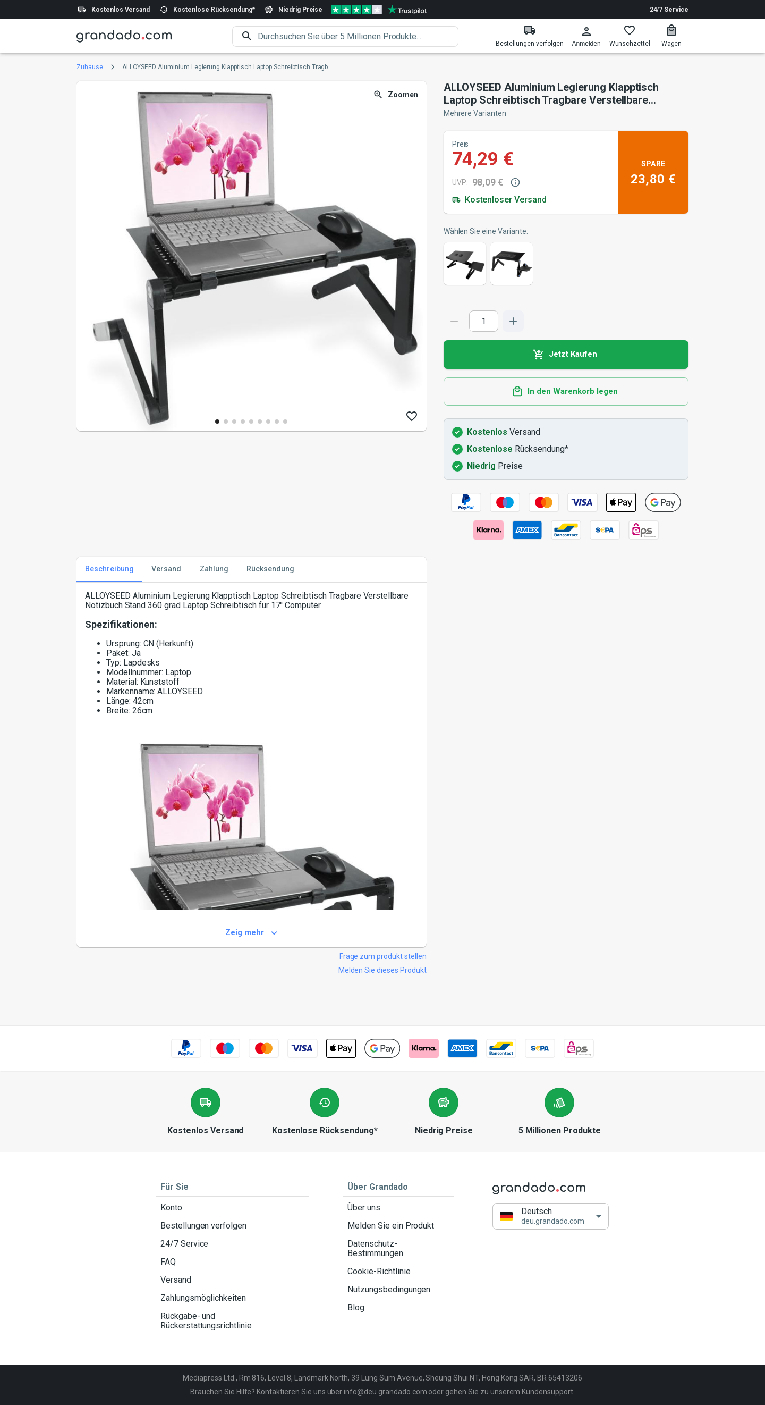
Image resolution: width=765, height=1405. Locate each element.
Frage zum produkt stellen (383, 956)
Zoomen (396, 95)
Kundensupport (547, 1391)
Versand (232, 1280)
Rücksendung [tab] (270, 569)
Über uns (398, 1208)
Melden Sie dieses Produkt (382, 970)
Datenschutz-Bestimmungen (398, 1249)
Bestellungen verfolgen (232, 1226)
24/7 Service (669, 9)
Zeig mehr (251, 933)
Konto (232, 1208)
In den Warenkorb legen (566, 392)
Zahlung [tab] (214, 569)
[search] (358, 36)
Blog (398, 1308)
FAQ (232, 1262)
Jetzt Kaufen (566, 354)
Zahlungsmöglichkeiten (232, 1298)
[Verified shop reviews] (379, 9)
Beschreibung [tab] (109, 569)
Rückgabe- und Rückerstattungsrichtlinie (232, 1321)
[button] (550, 1216)
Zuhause (89, 67)
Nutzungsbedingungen (398, 1290)
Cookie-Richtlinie (398, 1272)
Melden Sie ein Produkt (398, 1226)
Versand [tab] (166, 569)
